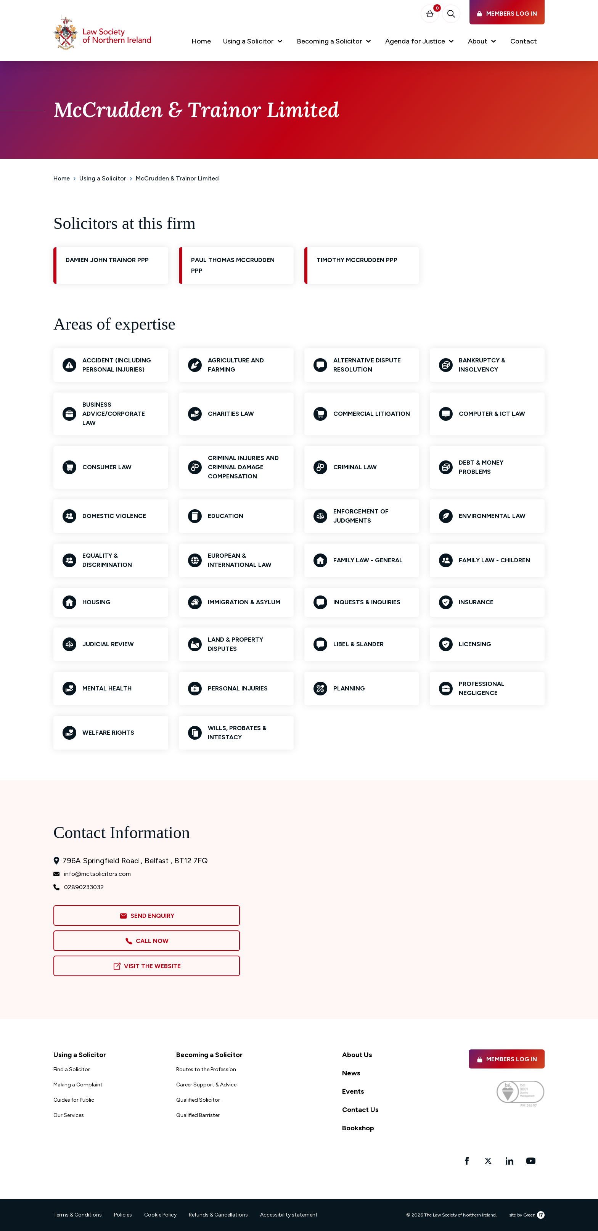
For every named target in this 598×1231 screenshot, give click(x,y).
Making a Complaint (78, 1084)
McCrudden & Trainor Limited (177, 178)
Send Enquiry (146, 916)
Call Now (147, 941)
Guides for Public (73, 1100)
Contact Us (360, 1109)
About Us (357, 1055)
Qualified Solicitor (198, 1100)
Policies (123, 1215)
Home (61, 178)
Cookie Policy (160, 1215)
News (351, 1073)
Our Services (68, 1115)
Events (353, 1091)
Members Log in (506, 1059)
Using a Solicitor (102, 178)
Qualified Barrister (198, 1115)
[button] (254, 42)
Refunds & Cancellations (218, 1215)
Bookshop (358, 1128)
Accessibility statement (289, 1215)
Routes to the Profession (206, 1069)
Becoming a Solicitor (209, 1055)
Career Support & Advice (206, 1084)
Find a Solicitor (71, 1069)
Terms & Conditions (77, 1215)
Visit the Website (147, 966)
